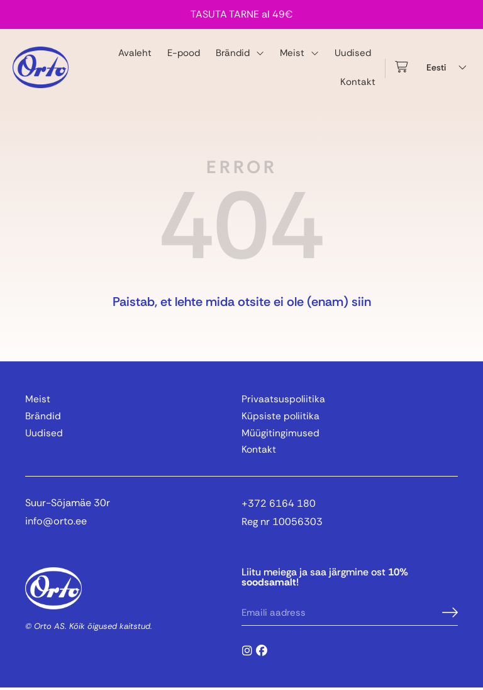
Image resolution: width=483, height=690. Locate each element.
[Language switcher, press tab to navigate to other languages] (448, 67)
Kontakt (357, 82)
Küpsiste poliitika (281, 417)
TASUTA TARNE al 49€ (241, 14)
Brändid (240, 53)
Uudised (353, 53)
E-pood (183, 53)
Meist (299, 53)
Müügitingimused (280, 434)
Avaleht (135, 53)
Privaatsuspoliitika (284, 399)
